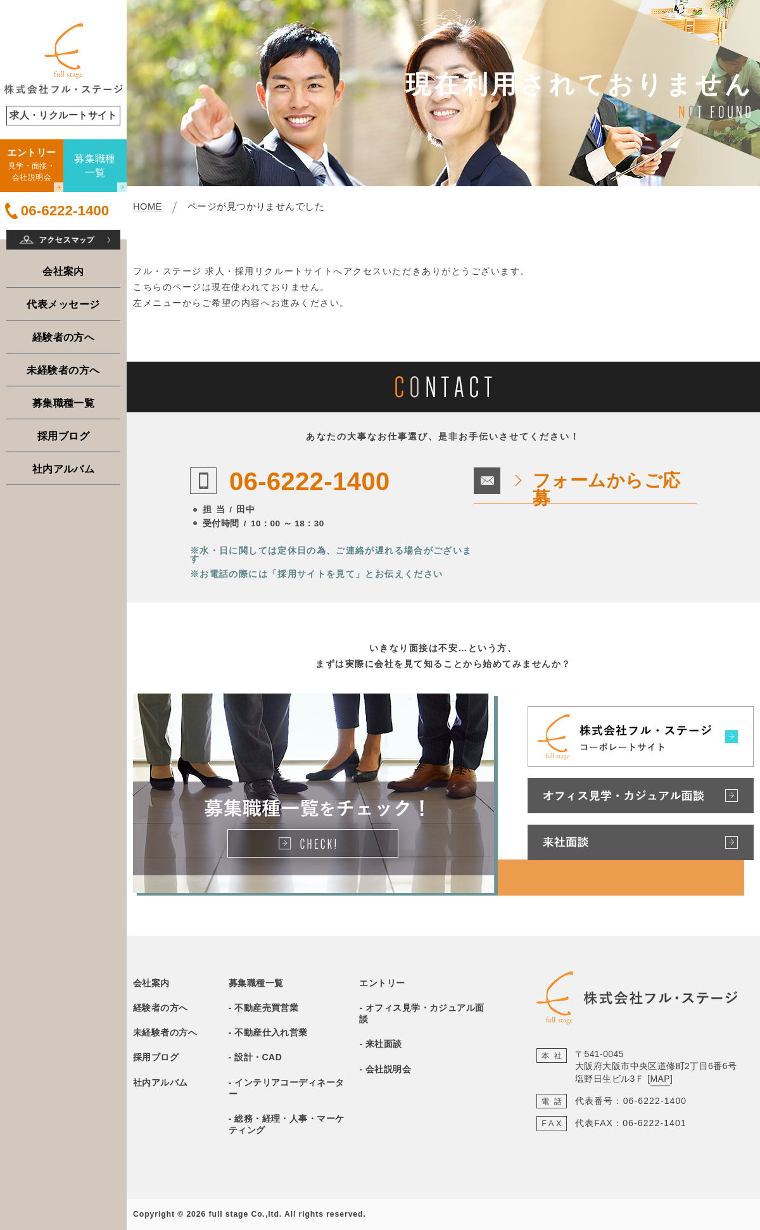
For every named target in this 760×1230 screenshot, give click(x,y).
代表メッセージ (63, 304)
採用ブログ (63, 435)
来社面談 (383, 1044)
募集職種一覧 (63, 403)
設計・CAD (258, 1057)
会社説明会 (388, 1069)
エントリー (382, 983)
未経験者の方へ (63, 370)
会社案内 (63, 271)
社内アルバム (63, 468)
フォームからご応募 (607, 489)
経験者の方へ (63, 337)
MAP (660, 1079)
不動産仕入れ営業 (271, 1032)
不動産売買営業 (266, 1008)
